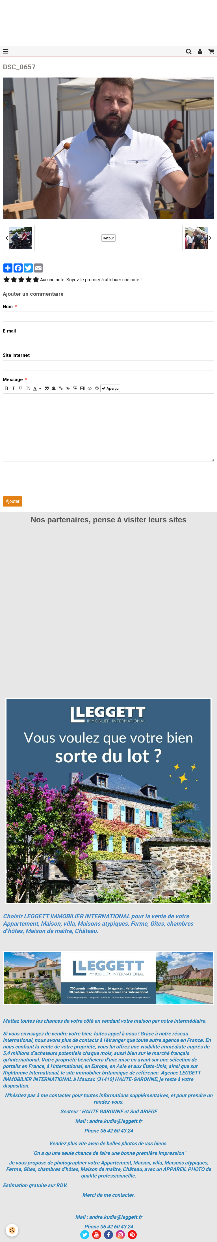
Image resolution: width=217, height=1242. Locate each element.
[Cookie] (12, 1230)
